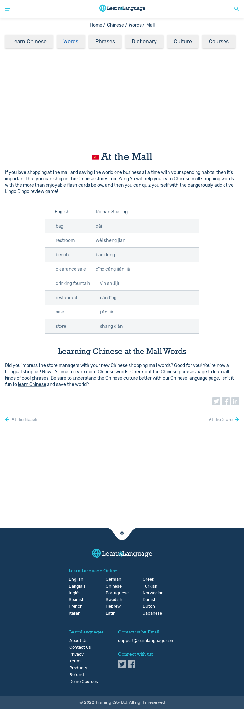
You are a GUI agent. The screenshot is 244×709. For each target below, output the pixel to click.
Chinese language (189, 378)
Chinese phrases (178, 372)
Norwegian (148, 593)
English (74, 579)
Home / (97, 25)
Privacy (76, 654)
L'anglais (74, 586)
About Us (78, 640)
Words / (137, 25)
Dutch (148, 606)
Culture (183, 41)
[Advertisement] (122, 97)
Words (70, 41)
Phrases (105, 41)
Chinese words (113, 372)
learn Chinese (32, 384)
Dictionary (144, 41)
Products (78, 668)
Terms (75, 661)
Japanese (148, 613)
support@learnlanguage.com (146, 640)
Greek (148, 579)
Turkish (148, 586)
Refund (76, 675)
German (111, 579)
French (74, 606)
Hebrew (111, 606)
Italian (74, 613)
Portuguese (111, 593)
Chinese (111, 586)
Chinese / (117, 25)
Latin (110, 613)
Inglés (74, 593)
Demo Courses (83, 681)
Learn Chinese (29, 41)
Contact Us (80, 647)
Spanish (74, 599)
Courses (219, 41)
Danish (148, 599)
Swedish (111, 599)
